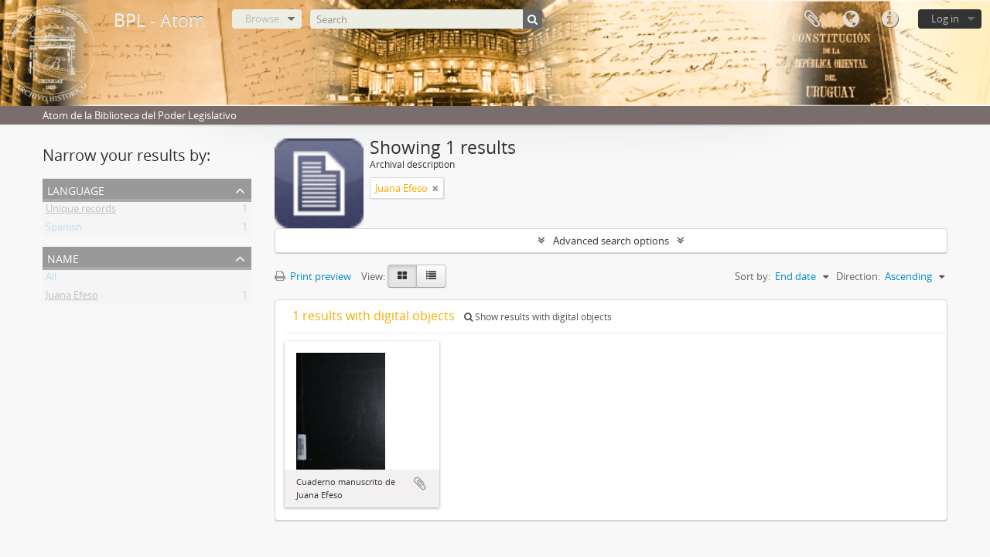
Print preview (313, 276)
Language (850, 19)
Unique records (81, 211)
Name (63, 257)
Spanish (64, 230)
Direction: (858, 276)
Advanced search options (611, 241)
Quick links (889, 19)
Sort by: (752, 276)
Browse (262, 19)
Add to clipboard (420, 483)
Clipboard (812, 19)
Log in (945, 19)
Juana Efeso (72, 298)
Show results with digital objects (538, 316)
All (51, 279)
